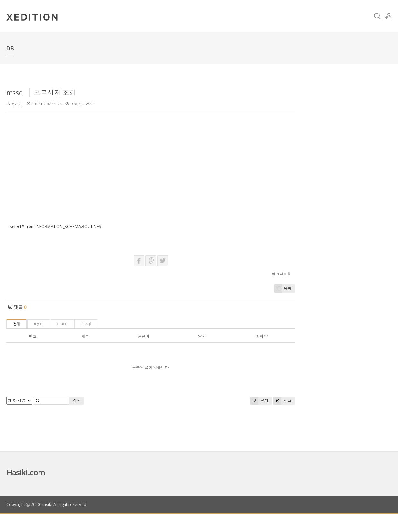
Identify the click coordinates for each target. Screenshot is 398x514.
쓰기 (259, 401)
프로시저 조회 (55, 92)
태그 (282, 401)
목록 (282, 288)
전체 (16, 324)
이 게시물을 (281, 273)
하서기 (17, 104)
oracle (62, 324)
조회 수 (261, 336)
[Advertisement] (151, 172)
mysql (38, 324)
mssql (15, 92)
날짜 (202, 336)
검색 (77, 400)
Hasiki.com (25, 472)
